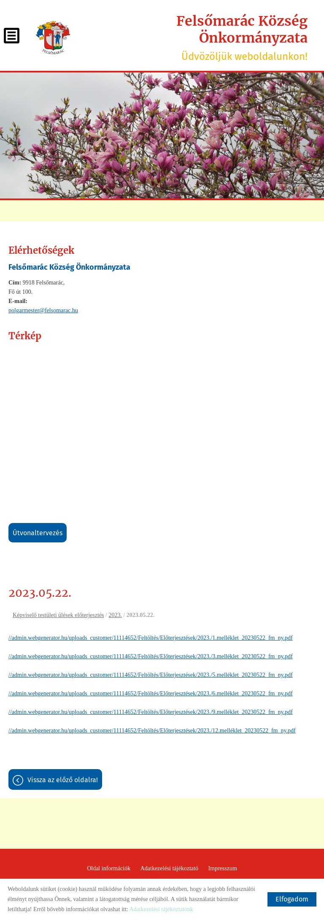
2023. (115, 615)
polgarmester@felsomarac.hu (43, 310)
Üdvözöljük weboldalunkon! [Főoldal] (193, 37)
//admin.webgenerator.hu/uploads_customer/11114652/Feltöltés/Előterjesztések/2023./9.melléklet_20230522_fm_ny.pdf (150, 712)
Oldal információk (108, 868)
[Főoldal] (53, 37)
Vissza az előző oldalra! (62, 780)
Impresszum (222, 868)
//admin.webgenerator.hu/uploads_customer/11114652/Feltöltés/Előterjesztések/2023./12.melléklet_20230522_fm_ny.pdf (152, 730)
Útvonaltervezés (37, 533)
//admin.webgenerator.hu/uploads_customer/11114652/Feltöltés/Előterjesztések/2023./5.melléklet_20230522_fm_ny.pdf (150, 675)
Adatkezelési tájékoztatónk (161, 909)
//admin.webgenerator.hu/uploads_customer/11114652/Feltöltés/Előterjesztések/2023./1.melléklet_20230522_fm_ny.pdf (150, 638)
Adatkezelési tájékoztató (169, 868)
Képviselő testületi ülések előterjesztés (58, 615)
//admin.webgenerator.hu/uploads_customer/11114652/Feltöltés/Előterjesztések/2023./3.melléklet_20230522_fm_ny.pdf (150, 656)
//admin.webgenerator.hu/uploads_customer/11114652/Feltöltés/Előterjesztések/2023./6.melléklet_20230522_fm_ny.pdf (150, 693)
